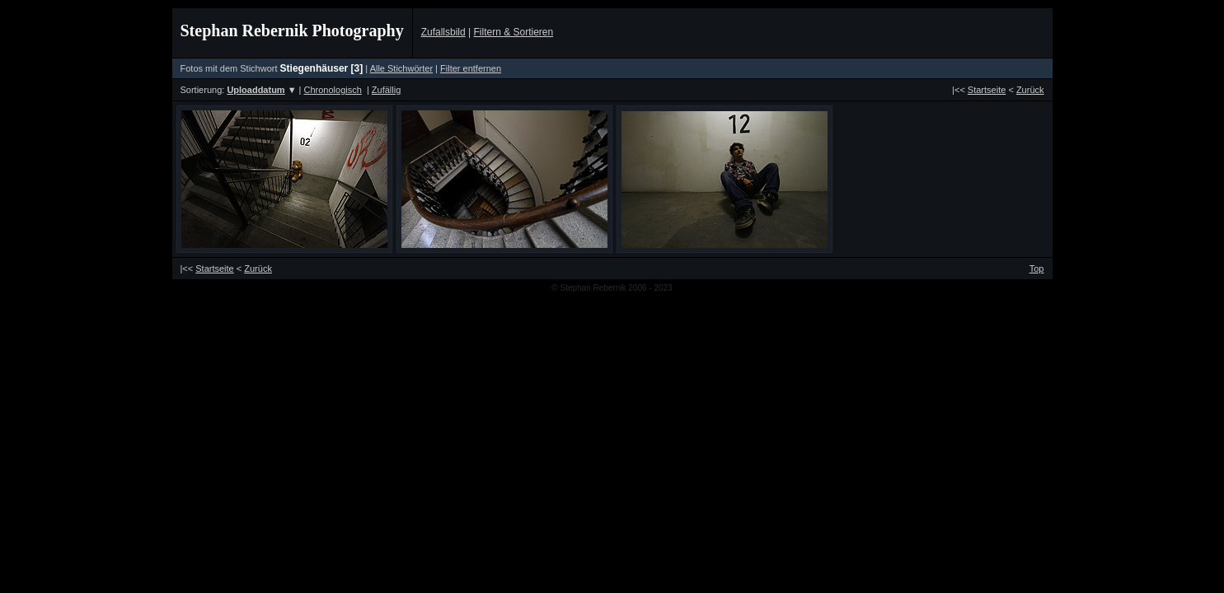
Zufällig (386, 90)
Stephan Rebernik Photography (292, 30)
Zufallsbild (443, 32)
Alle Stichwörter (401, 68)
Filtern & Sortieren (513, 32)
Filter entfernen (470, 68)
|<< (979, 90)
